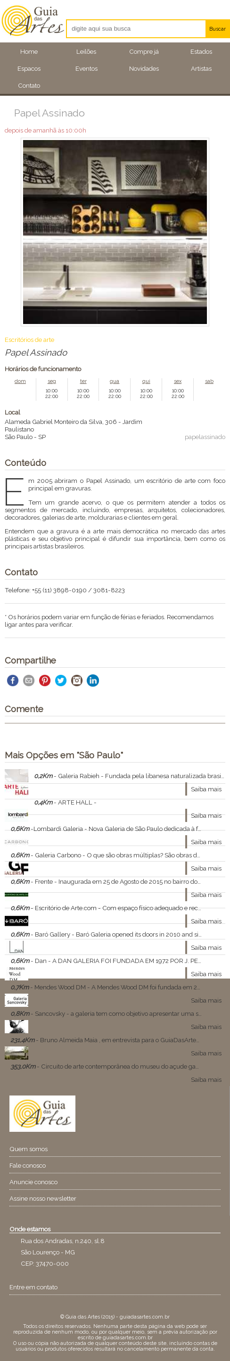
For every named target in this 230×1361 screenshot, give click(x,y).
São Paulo (19, 436)
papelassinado (205, 436)
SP (42, 436)
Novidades (144, 68)
